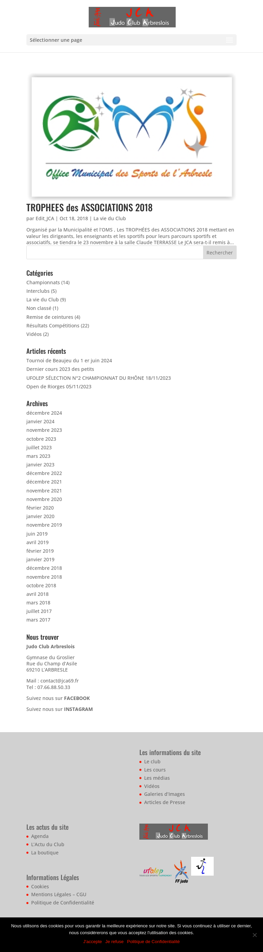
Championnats (43, 282)
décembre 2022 (44, 473)
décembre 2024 (44, 413)
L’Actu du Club (47, 844)
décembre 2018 (44, 568)
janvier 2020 (40, 516)
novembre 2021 (44, 490)
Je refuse (114, 941)
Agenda (40, 836)
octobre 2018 (41, 585)
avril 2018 (37, 594)
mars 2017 (38, 619)
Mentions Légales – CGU (58, 894)
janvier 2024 (40, 421)
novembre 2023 (44, 430)
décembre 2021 (44, 481)
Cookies (40, 886)
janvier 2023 (40, 464)
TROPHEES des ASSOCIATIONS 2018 (89, 207)
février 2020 (40, 507)
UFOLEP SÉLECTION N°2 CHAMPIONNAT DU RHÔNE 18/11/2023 (98, 378)
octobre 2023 (41, 439)
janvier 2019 (40, 559)
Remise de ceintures (49, 317)
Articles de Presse (164, 802)
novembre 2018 (44, 577)
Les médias (157, 778)
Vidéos (34, 334)
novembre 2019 (44, 525)
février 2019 (40, 551)
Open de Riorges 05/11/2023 (58, 386)
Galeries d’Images (164, 794)
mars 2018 (38, 602)
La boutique (45, 852)
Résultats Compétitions (52, 325)
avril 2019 (37, 542)
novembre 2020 (44, 499)
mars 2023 (38, 456)
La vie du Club (109, 218)
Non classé (38, 308)
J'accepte (92, 941)
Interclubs (38, 291)
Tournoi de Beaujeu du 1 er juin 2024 (69, 360)
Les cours (155, 769)
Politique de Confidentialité (62, 902)
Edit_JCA (45, 218)
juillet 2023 (39, 447)
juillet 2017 (39, 611)
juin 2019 (37, 533)
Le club (152, 761)
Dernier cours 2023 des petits (60, 369)
